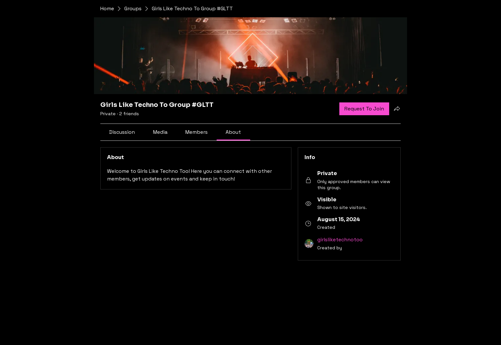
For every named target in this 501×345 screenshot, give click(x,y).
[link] (122, 132)
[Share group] (397, 108)
